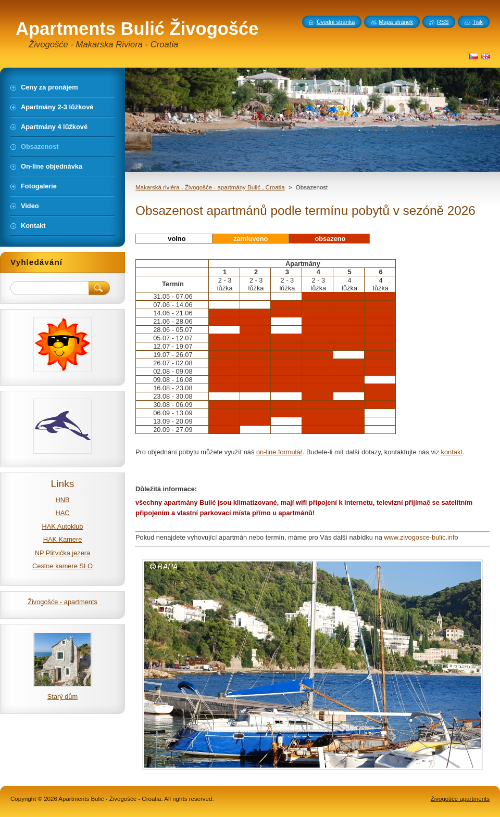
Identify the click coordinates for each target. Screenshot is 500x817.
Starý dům (62, 696)
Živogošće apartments (460, 799)
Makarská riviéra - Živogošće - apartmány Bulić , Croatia (210, 187)
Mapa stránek (396, 22)
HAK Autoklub (62, 526)
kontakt (452, 452)
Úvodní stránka (336, 22)
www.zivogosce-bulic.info (421, 537)
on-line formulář (279, 452)
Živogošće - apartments (62, 602)
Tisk (477, 22)
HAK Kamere (62, 539)
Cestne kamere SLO (62, 566)
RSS (442, 22)
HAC (62, 513)
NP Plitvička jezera (62, 553)
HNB (62, 500)
